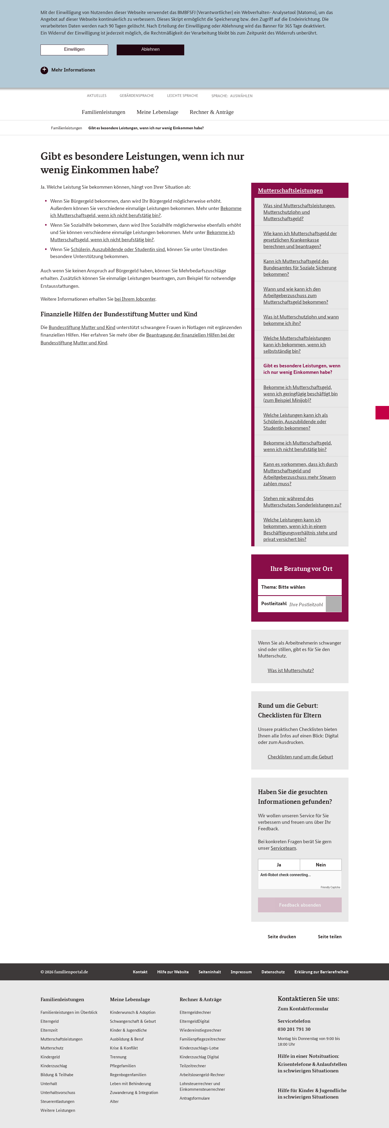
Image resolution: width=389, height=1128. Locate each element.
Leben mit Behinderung (130, 1083)
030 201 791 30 (294, 1029)
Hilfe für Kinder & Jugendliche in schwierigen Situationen (312, 1093)
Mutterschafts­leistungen (61, 1039)
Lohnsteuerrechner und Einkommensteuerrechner (202, 1086)
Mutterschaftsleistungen (290, 190)
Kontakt (140, 972)
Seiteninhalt (210, 972)
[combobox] (315, 604)
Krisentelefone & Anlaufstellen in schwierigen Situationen (312, 1067)
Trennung (118, 1056)
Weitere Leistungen (58, 1110)
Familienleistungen (62, 999)
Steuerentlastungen (57, 1101)
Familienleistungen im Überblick (69, 1012)
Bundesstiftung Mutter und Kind (82, 327)
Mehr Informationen (73, 69)
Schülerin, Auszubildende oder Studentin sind (118, 249)
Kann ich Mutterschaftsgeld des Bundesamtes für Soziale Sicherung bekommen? (299, 267)
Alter (114, 1101)
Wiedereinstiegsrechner (200, 1030)
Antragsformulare (195, 1098)
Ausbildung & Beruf (127, 1039)
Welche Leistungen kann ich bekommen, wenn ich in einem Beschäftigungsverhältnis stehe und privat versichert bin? (300, 529)
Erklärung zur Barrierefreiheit (321, 972)
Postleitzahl (274, 603)
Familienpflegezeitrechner (203, 1039)
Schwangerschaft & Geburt (133, 1021)
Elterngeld (50, 1021)
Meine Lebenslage (130, 999)
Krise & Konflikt (124, 1048)
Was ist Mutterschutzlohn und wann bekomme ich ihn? (301, 319)
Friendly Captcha (330, 887)
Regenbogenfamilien (128, 1074)
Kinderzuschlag (54, 1065)
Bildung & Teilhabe (57, 1074)
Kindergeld (50, 1056)
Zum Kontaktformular (303, 1008)
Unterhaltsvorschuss (58, 1092)
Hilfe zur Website (173, 972)
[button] (247, 95)
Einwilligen (74, 49)
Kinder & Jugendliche (128, 1030)
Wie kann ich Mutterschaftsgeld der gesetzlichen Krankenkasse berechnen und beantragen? (300, 239)
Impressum (241, 972)
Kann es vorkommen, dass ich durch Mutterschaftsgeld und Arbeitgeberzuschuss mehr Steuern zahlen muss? (300, 473)
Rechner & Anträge (201, 999)
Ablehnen (150, 49)
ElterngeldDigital (194, 1021)
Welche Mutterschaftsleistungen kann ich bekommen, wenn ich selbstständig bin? (297, 344)
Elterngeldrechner (195, 1012)
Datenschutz (273, 972)
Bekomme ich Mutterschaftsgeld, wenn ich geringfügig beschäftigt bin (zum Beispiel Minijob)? (300, 393)
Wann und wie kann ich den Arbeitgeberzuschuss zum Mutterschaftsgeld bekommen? (295, 295)
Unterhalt (49, 1083)
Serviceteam (283, 847)
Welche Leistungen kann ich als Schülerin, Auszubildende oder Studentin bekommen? (295, 421)
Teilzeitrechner (193, 1065)
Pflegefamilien (123, 1065)
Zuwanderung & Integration (134, 1092)
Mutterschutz (52, 1048)
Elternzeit (49, 1030)
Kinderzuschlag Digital (199, 1056)
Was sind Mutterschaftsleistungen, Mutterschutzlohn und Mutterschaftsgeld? (299, 211)
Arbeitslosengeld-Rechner (202, 1074)
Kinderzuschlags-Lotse (199, 1048)
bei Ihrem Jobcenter (135, 298)
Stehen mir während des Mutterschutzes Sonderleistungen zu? (302, 501)
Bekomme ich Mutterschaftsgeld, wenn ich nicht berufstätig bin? (297, 445)
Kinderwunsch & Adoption (132, 1012)
